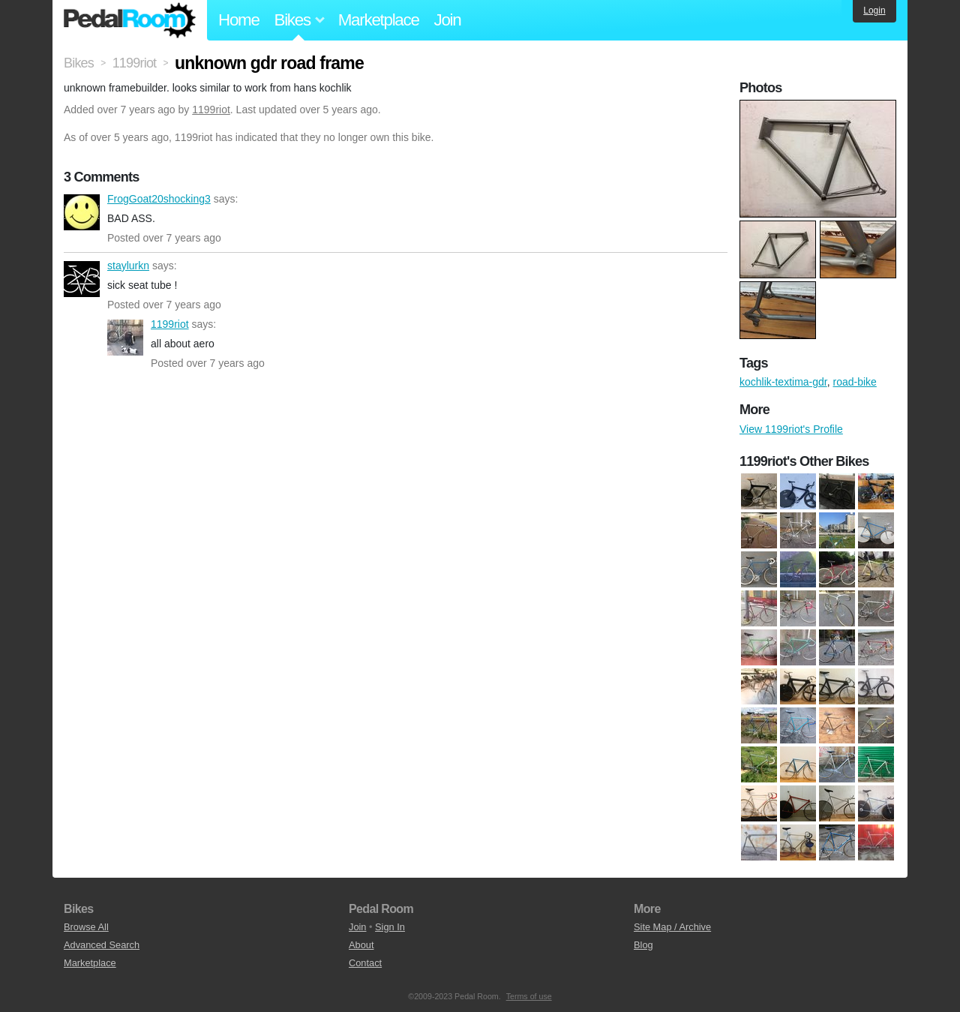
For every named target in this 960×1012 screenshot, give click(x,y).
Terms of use (529, 996)
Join (447, 20)
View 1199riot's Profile (791, 429)
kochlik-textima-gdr (783, 382)
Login (874, 10)
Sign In (390, 926)
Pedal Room (130, 20)
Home (239, 20)
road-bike (854, 382)
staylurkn (82, 279)
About (361, 944)
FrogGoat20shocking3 (82, 212)
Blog (643, 944)
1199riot (211, 110)
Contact (365, 962)
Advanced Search (102, 944)
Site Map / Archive (672, 926)
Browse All (86, 926)
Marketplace (378, 20)
